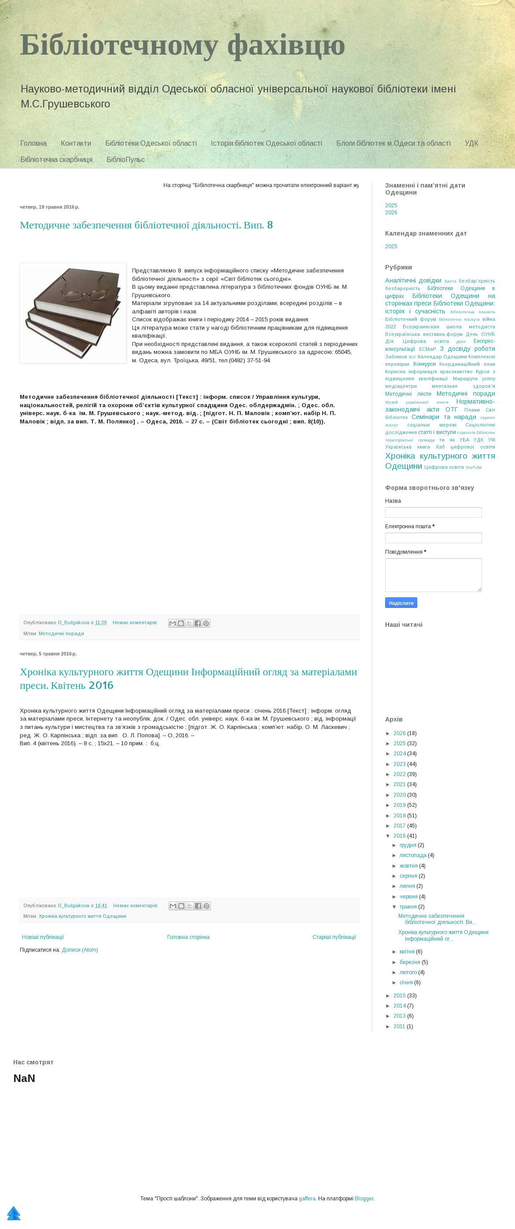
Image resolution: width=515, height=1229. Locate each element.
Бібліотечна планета (473, 311)
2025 (391, 205)
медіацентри (401, 386)
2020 (400, 795)
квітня (408, 952)
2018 (400, 816)
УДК (471, 143)
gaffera (307, 1199)
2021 (400, 784)
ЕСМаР (427, 349)
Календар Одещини (442, 356)
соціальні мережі (431, 424)
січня (407, 982)
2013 (400, 1016)
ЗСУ (412, 356)
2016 (400, 836)
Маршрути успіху (474, 378)
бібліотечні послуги (459, 319)
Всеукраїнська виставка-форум (424, 334)
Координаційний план (467, 364)
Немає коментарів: (136, 622)
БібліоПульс (126, 159)
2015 (400, 996)
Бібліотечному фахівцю (183, 42)
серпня (409, 876)
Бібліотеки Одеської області (151, 143)
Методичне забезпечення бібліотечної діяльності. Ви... (437, 919)
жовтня (409, 866)
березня (411, 962)
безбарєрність (402, 288)
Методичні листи (408, 394)
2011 (400, 1026)
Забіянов (396, 356)
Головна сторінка (188, 937)
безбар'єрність (477, 280)
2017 (400, 826)
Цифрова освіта (444, 467)
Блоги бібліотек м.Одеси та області (393, 143)
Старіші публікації (335, 937)
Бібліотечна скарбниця (56, 159)
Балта (450, 281)
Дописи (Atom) (80, 950)
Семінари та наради (444, 416)
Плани (472, 409)
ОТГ (451, 409)
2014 (400, 1006)
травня (409, 907)
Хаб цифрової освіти (466, 446)
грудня (409, 845)
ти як (447, 439)
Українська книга (407, 446)
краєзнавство (456, 371)
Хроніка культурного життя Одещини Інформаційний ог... (443, 935)
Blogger (364, 1199)
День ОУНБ (480, 334)
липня (408, 886)
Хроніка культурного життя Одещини (82, 916)
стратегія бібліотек (476, 432)
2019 (400, 805)
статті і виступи (437, 432)
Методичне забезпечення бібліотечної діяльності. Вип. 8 (146, 224)
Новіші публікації (43, 937)
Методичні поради (61, 633)
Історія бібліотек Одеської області (266, 143)
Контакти (76, 143)
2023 (400, 764)
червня (409, 897)
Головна (33, 143)
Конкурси (424, 364)
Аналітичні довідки (413, 280)
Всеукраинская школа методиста (449, 326)
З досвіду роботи (467, 348)
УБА (464, 439)
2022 (400, 774)
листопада (414, 855)
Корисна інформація (411, 371)
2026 (391, 213)
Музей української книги (417, 402)
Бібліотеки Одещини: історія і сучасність (440, 307)
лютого (409, 972)
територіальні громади (410, 440)
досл (461, 341)
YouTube (473, 467)
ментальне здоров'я (463, 386)
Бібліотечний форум (410, 319)
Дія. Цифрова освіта (417, 341)
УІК (491, 439)
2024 (400, 754)
